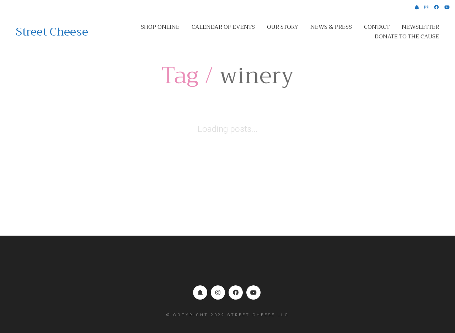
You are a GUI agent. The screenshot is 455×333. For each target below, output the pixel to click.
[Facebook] (236, 292)
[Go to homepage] (52, 32)
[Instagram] (218, 292)
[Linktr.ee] (200, 292)
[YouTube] (253, 292)
